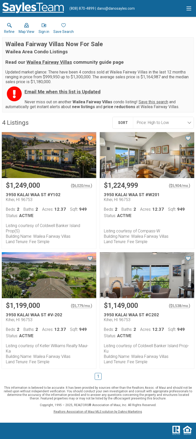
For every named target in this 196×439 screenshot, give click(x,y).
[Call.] (81, 8)
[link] (9, 29)
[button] (26, 29)
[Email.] (115, 8)
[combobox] (161, 122)
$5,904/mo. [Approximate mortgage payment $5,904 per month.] (179, 186)
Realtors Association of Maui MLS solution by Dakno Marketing (98, 411)
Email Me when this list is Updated (62, 92)
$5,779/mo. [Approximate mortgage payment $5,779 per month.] (81, 306)
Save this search (153, 101)
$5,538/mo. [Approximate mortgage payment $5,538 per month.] (179, 306)
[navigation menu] (189, 8)
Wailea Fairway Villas (49, 62)
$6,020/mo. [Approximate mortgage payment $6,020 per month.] (81, 186)
